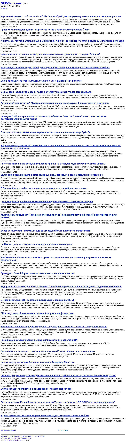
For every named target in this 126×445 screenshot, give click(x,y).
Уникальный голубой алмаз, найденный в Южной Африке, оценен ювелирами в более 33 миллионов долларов (62, 41)
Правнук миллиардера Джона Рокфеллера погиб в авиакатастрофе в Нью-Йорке (45, 30)
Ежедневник (26, 436)
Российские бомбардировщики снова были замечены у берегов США (39, 340)
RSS (34, 436)
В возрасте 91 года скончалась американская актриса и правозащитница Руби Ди (46, 132)
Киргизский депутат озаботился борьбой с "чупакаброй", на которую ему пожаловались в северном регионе (61, 16)
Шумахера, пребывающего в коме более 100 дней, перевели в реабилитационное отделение (52, 175)
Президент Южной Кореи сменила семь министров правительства (37, 273)
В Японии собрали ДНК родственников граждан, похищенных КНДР (38, 300)
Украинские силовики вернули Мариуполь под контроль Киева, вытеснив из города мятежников (54, 326)
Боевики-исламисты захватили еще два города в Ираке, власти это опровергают (45, 231)
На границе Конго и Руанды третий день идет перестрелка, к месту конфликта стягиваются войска (55, 67)
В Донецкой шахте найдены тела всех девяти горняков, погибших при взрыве (44, 188)
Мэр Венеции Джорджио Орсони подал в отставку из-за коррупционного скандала (46, 92)
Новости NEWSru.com (12, 440)
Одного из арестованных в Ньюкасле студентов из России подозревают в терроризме (48, 351)
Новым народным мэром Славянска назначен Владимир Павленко (38, 362)
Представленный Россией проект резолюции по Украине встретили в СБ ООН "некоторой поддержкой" (58, 402)
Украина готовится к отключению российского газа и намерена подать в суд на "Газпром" (50, 54)
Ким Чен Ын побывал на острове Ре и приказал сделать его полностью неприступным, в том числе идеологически (56, 258)
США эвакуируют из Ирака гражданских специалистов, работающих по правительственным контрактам (58, 375)
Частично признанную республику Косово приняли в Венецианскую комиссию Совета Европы (53, 164)
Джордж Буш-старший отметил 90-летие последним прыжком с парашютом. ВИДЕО (47, 201)
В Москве (17, 438)
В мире (4, 8)
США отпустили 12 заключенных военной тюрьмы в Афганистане (37, 313)
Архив (17, 436)
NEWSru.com (11, 3)
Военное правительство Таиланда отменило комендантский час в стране (41, 81)
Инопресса (26, 438)
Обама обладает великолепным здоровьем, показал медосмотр (36, 389)
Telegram (41, 436)
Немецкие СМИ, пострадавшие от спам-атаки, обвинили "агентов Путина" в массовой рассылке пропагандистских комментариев (53, 117)
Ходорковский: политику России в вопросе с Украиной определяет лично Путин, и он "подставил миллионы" (61, 286)
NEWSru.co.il (6, 438)
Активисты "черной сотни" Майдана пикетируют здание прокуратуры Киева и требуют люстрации (55, 103)
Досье (11, 436)
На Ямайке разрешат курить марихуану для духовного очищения (36, 244)
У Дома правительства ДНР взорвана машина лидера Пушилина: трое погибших (45, 415)
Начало (4, 436)
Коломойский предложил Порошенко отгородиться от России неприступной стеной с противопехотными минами (59, 216)
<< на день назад (8, 430)
